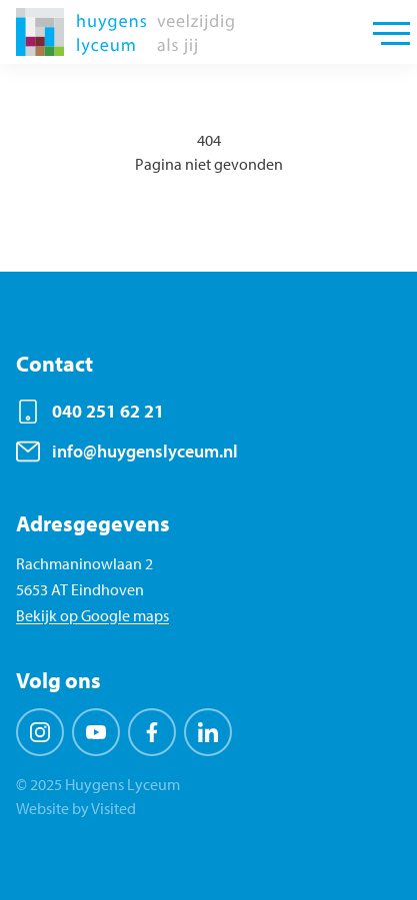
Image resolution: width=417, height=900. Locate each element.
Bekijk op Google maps (92, 615)
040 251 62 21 (108, 411)
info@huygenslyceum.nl (145, 451)
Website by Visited (76, 808)
